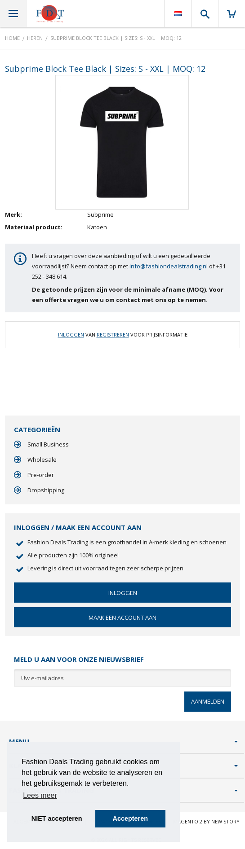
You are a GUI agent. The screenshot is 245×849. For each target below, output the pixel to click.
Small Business (48, 444)
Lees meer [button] (40, 795)
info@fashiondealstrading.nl (168, 266)
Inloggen (71, 334)
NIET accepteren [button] (56, 818)
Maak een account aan (122, 617)
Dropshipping (45, 490)
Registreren (113, 334)
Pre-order (40, 475)
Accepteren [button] (130, 818)
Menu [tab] (19, 741)
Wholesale (42, 459)
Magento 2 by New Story (206, 821)
